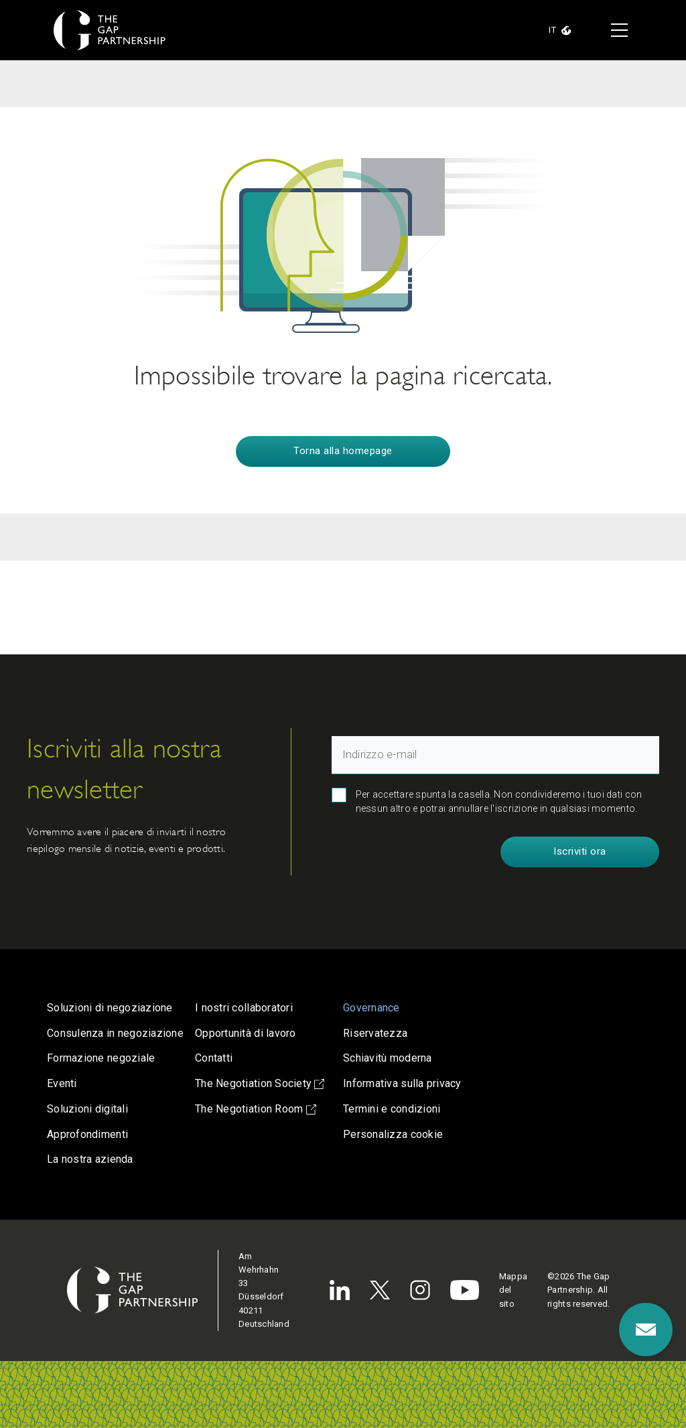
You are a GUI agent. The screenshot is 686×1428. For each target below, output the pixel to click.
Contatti (213, 1058)
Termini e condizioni (391, 1108)
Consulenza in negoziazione (115, 1033)
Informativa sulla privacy (402, 1083)
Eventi (62, 1083)
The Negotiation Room (255, 1108)
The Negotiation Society (259, 1083)
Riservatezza (375, 1033)
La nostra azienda (90, 1159)
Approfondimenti (87, 1134)
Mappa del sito (513, 1290)
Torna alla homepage (343, 451)
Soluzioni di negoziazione (110, 1007)
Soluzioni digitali (87, 1108)
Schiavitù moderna (387, 1058)
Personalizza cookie (393, 1134)
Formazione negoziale (101, 1058)
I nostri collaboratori (244, 1007)
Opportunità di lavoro (245, 1033)
